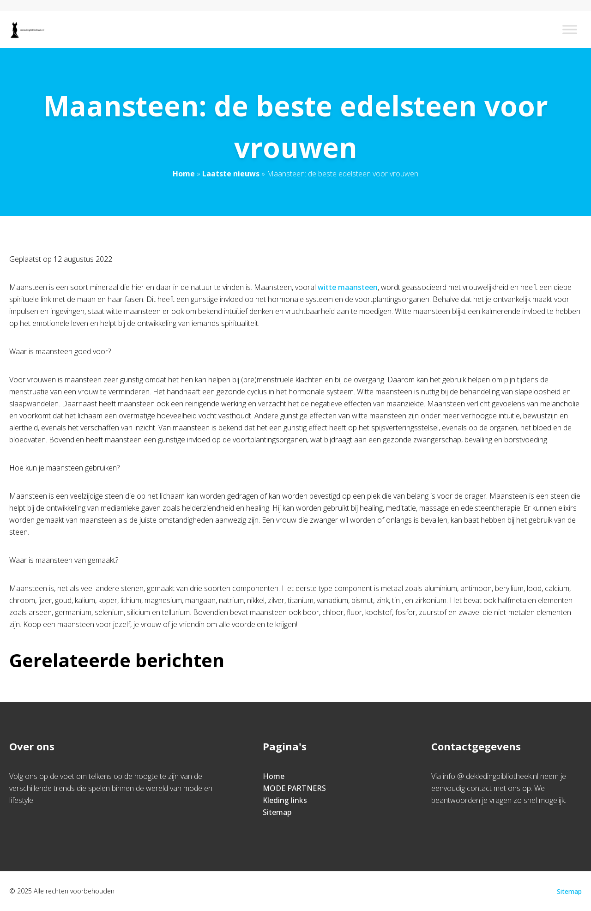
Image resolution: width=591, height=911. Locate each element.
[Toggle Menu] (569, 29)
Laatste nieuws (230, 174)
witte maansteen (348, 287)
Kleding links (285, 800)
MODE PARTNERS (294, 788)
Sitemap (277, 812)
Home (184, 174)
